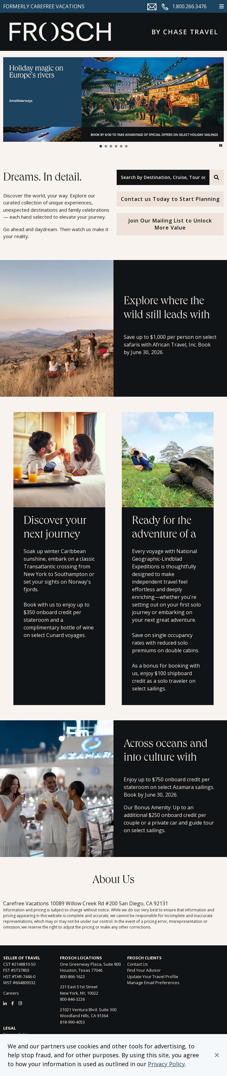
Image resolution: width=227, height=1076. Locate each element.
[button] (216, 1055)
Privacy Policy (166, 1064)
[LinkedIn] (5, 1003)
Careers (11, 993)
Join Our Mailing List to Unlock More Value (170, 224)
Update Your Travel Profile (152, 976)
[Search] (216, 177)
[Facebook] (12, 1003)
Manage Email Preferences (153, 982)
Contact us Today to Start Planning (170, 198)
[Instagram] (20, 1003)
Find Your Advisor (144, 970)
